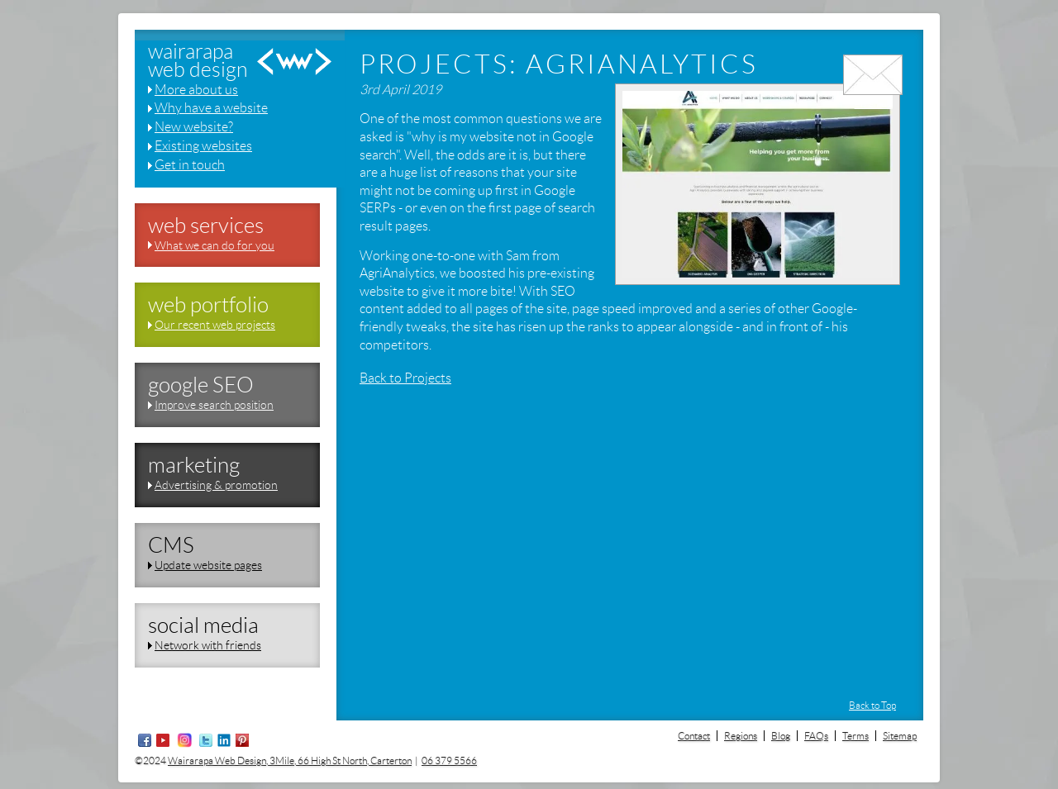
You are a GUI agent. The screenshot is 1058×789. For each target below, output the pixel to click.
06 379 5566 (449, 760)
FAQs (816, 735)
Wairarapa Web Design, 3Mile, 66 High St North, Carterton (290, 760)
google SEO (201, 385)
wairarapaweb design (198, 61)
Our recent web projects (215, 324)
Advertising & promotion (216, 485)
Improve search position (214, 404)
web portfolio (208, 304)
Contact (694, 735)
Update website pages (208, 565)
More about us (196, 90)
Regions (740, 735)
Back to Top (872, 705)
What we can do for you (214, 245)
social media (203, 625)
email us (873, 97)
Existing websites (203, 146)
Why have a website (211, 108)
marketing (194, 465)
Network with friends (208, 645)
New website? (194, 127)
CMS (171, 545)
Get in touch (190, 165)
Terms (855, 735)
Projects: (439, 64)
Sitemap (900, 735)
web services (206, 225)
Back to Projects (405, 378)
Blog (780, 735)
